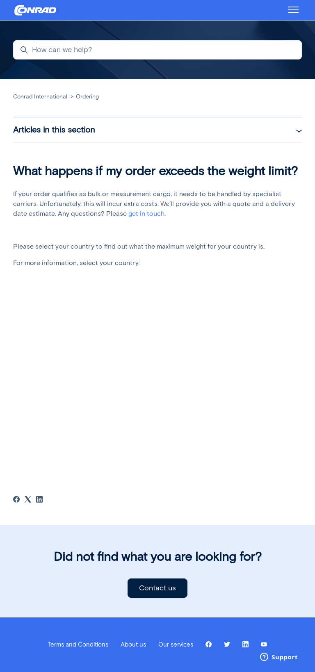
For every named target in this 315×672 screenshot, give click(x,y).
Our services (175, 644)
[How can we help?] (157, 49)
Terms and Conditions (78, 644)
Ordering (87, 96)
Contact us (157, 587)
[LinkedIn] (39, 500)
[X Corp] (28, 500)
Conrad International (40, 96)
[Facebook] (16, 500)
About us (133, 644)
